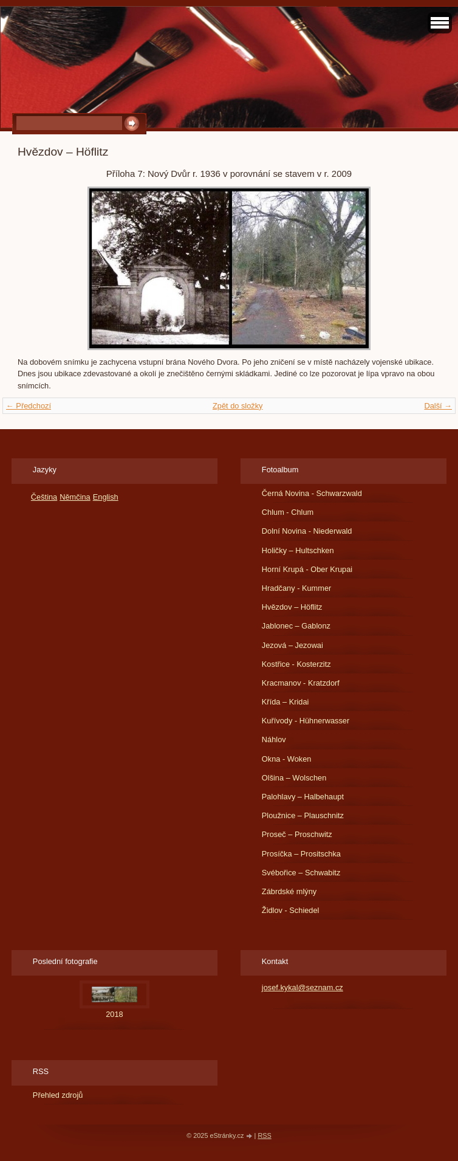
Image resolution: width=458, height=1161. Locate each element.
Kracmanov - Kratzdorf (301, 682)
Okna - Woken (287, 758)
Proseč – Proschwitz (297, 834)
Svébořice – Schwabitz (301, 872)
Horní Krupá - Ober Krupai (307, 569)
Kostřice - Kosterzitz (296, 664)
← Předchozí (28, 405)
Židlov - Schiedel (291, 910)
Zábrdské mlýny (289, 891)
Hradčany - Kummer (297, 588)
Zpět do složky (238, 405)
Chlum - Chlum (287, 512)
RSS (264, 1135)
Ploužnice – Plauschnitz (303, 815)
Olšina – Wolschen (294, 777)
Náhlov (274, 739)
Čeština (44, 496)
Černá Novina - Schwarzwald (312, 493)
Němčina (75, 496)
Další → (438, 405)
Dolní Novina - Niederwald (307, 531)
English (105, 496)
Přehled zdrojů (58, 1095)
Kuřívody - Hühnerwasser (305, 720)
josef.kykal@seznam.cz (302, 987)
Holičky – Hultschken (298, 550)
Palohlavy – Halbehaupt (303, 796)
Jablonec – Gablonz (296, 625)
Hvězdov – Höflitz (292, 607)
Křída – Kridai (285, 701)
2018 (114, 1014)
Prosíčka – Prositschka (301, 853)
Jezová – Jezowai (292, 645)
